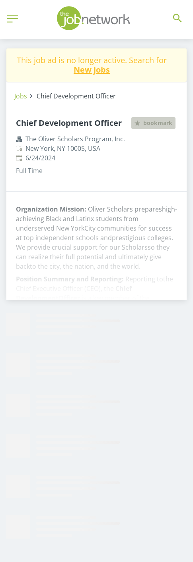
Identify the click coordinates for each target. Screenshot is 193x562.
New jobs (92, 69)
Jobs (20, 96)
